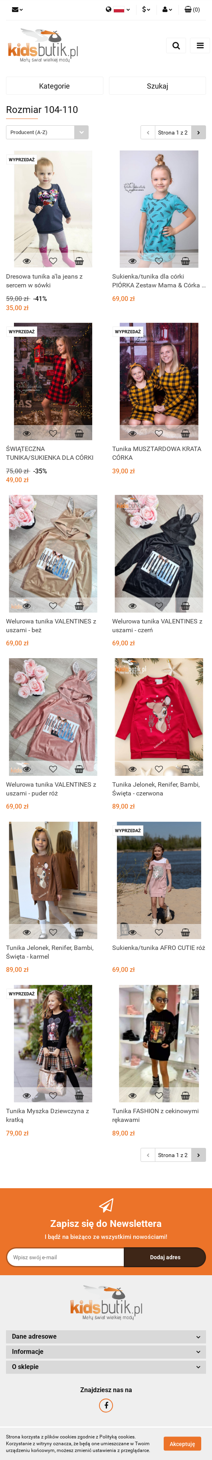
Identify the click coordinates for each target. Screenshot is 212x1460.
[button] (192, 10)
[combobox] (47, 132)
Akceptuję (182, 1444)
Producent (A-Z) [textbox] (29, 132)
